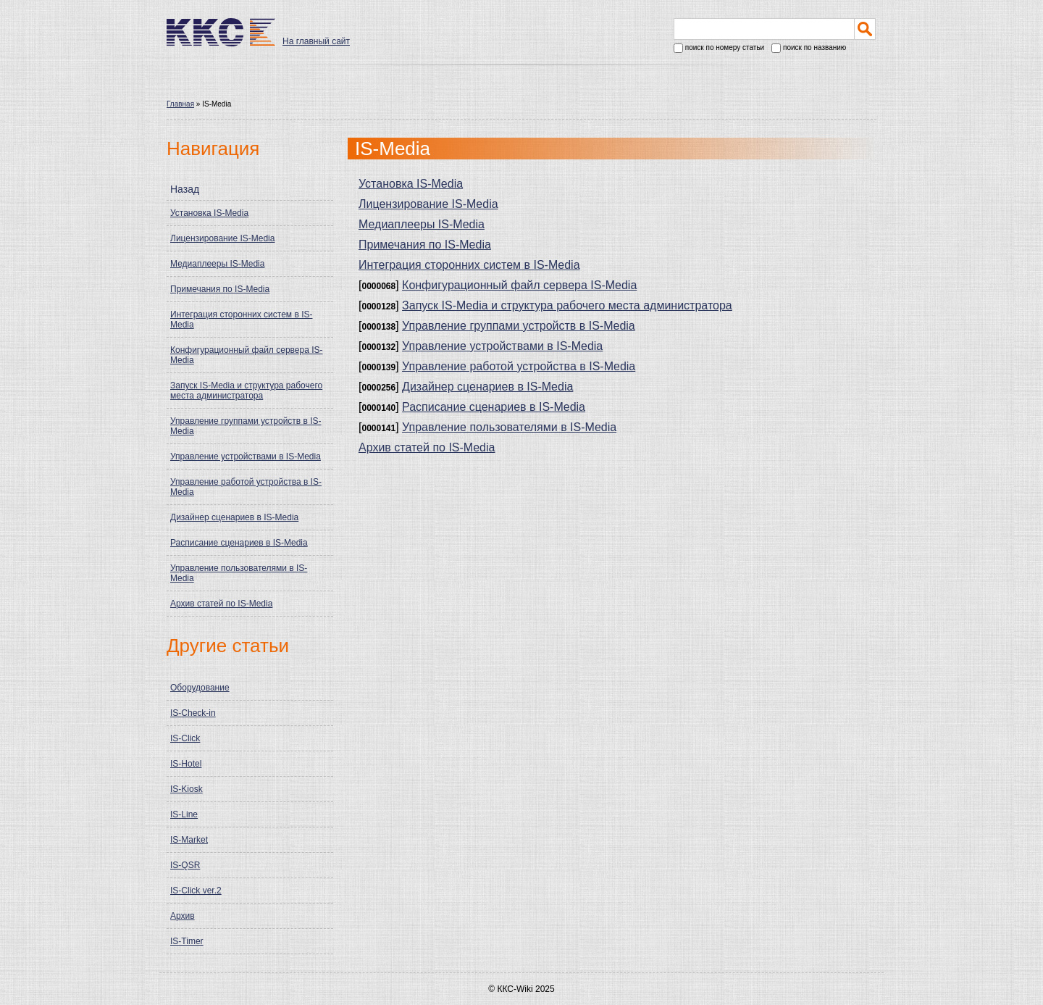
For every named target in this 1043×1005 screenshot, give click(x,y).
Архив (182, 916)
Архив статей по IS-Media (221, 604)
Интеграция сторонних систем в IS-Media (241, 319)
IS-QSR (185, 865)
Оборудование (200, 688)
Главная (180, 104)
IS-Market (189, 840)
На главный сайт (316, 41)
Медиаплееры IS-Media (217, 264)
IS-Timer (187, 941)
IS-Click (185, 738)
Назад (184, 189)
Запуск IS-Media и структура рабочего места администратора (246, 390)
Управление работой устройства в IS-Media (246, 487)
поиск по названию (808, 48)
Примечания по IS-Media (219, 289)
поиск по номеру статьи (719, 48)
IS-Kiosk (186, 789)
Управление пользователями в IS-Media (238, 573)
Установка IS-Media (209, 213)
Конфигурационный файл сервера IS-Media (246, 355)
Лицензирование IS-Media (222, 238)
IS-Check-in (193, 713)
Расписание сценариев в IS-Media (239, 543)
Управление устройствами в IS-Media (245, 456)
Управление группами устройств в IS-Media (246, 426)
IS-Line (184, 814)
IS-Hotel (185, 764)
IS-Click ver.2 (196, 890)
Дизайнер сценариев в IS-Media (234, 517)
